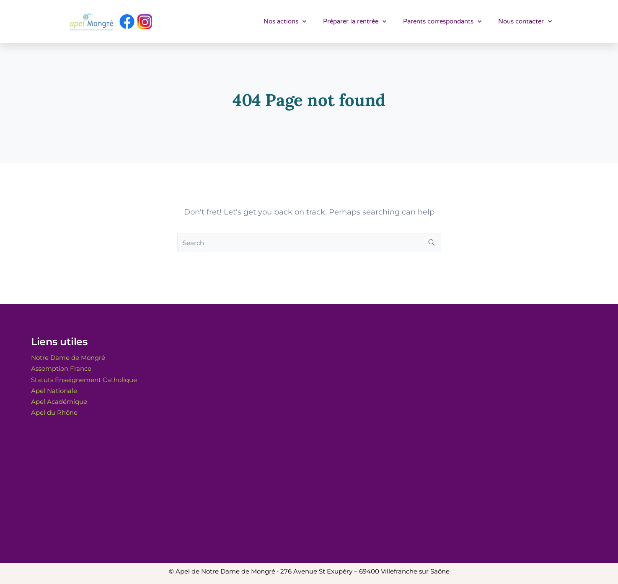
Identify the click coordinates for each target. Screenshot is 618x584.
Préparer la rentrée (354, 21)
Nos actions (285, 21)
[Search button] (431, 242)
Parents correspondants (442, 21)
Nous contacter (525, 21)
